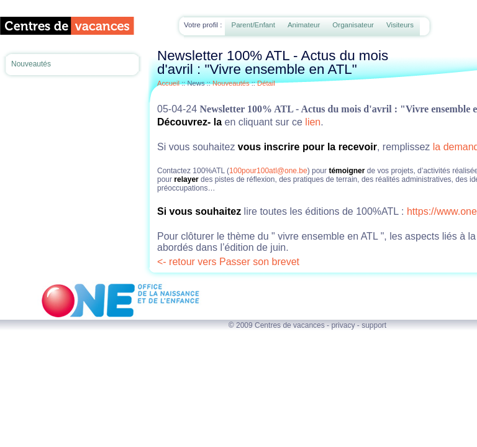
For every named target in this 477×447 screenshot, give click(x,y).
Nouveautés (31, 64)
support (373, 325)
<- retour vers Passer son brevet (228, 261)
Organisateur (353, 25)
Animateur (304, 25)
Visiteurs (400, 25)
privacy (343, 325)
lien (312, 122)
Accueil (168, 83)
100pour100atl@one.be (268, 170)
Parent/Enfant (253, 25)
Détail (266, 83)
